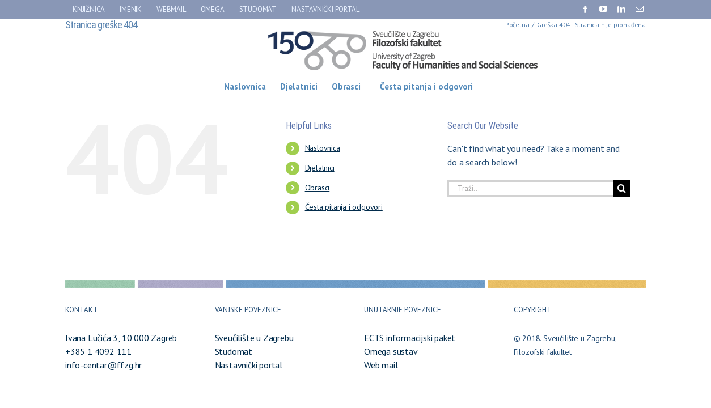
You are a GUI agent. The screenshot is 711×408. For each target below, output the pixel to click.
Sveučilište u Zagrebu (254, 337)
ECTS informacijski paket (409, 337)
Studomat (233, 351)
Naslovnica (322, 148)
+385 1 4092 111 (98, 351)
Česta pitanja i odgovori (344, 207)
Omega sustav (391, 351)
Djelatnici (320, 168)
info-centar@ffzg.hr (103, 365)
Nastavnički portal (248, 365)
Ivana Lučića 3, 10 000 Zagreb (121, 337)
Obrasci (317, 187)
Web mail (380, 365)
